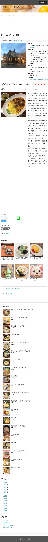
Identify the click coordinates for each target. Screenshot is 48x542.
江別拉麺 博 (14, 409)
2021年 (5, 503)
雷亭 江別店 (14, 417)
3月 (5, 487)
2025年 (5, 482)
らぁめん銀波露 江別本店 (18, 367)
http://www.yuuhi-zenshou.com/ (39, 79)
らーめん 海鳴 (15, 434)
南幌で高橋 (14, 376)
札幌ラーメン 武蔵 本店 (11, 289)
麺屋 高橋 (7, 293)
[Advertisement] (14, 27)
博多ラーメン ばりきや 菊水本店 (20, 351)
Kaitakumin (7, 233)
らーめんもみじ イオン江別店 (20, 392)
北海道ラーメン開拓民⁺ (11, 7)
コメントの (8, 525)
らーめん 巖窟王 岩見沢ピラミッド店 (22, 309)
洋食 (21, 40)
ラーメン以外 (15, 40)
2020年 (5, 505)
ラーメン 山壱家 (16, 359)
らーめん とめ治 (16, 467)
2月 (5, 489)
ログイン (5, 520)
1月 (5, 492)
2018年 (5, 510)
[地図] (32, 47)
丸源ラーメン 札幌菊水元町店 (20, 318)
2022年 (5, 501)
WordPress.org (7, 527)
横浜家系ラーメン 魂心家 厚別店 (20, 401)
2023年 (5, 498)
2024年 (5, 496)
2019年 (5, 508)
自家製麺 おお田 (16, 334)
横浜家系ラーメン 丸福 (18, 426)
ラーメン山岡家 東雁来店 (18, 451)
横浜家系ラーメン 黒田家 (18, 326)
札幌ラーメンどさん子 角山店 (20, 342)
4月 (5, 484)
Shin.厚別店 (14, 442)
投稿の (6, 523)
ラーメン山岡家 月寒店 (18, 384)
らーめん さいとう (16, 459)
